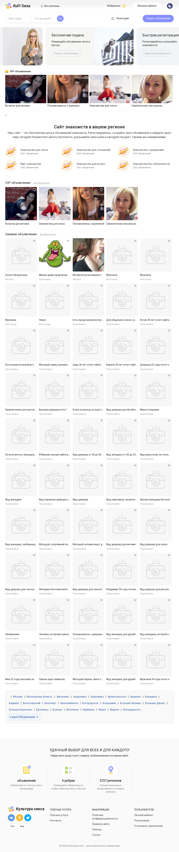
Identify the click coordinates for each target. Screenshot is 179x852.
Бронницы (42, 709)
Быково (57, 709)
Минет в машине (149, 409)
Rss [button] (13, 826)
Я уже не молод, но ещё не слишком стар (96, 409)
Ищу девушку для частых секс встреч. (27, 589)
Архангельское (117, 696)
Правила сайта (100, 824)
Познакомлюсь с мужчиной (88, 223)
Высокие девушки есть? (53, 409)
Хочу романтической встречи (22, 364)
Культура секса (26, 809)
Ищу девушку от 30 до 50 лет (89, 454)
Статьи (96, 834)
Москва (18, 696)
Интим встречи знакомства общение (94, 275)
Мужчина (111, 275)
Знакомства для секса (52, 223)
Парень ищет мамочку (52, 679)
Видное (114, 709)
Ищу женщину (13, 499)
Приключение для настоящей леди (25, 409)
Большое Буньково (20, 709)
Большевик (109, 703)
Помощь (97, 829)
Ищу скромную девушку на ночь (57, 499)
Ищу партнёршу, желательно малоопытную (131, 499)
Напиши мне (12, 634)
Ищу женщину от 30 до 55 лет (123, 454)
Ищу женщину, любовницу (20, 544)
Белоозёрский (31, 703)
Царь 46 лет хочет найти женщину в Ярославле (100, 364)
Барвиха (14, 703)
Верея (102, 709)
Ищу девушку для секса (153, 544)
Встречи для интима (17, 223)
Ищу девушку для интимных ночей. (126, 544)
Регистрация (141, 820)
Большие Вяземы (130, 703)
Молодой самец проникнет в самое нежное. (64, 364)
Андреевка (80, 696)
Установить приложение (148, 826)
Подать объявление (158, 18)
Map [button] (22, 826)
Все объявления (42, 183)
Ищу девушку (80, 499)
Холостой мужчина (16, 275)
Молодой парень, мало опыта (90, 679)
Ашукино (135, 696)
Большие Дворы (155, 703)
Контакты (55, 820)
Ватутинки (72, 709)
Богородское (90, 703)
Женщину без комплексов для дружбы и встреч (66, 589)
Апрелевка (97, 696)
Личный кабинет (147, 5)
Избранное (116, 6)
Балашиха (151, 696)
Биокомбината (69, 703)
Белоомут (50, 703)
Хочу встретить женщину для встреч (26, 454)
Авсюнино (63, 696)
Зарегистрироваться (157, 53)
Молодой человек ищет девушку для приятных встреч (104, 544)
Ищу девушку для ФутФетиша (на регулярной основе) (137, 409)
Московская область (39, 696)
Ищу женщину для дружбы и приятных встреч (132, 634)
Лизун (42, 320)
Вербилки (88, 709)
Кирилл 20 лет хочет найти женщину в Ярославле (134, 364)
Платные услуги (59, 815)
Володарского (132, 709)
